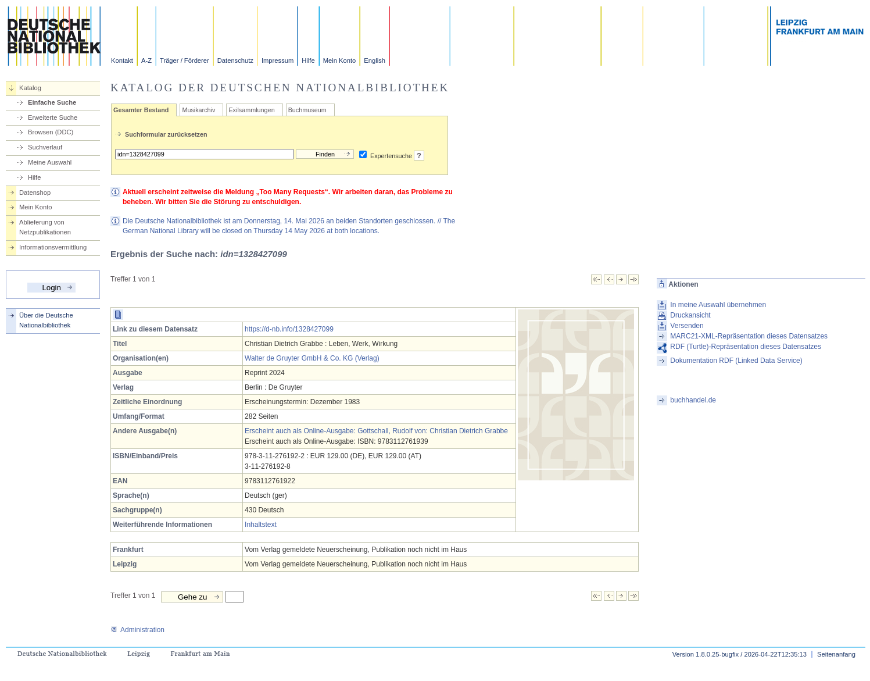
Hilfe (308, 60)
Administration (137, 630)
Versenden (686, 326)
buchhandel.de (693, 400)
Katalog (30, 87)
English (374, 60)
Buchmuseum (307, 109)
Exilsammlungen (251, 109)
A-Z (146, 60)
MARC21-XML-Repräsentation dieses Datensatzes (749, 336)
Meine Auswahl (49, 162)
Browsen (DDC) (50, 132)
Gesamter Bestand (141, 109)
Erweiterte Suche (52, 117)
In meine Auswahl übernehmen (718, 305)
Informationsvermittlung (53, 247)
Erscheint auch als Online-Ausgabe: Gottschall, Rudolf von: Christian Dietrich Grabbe (376, 431)
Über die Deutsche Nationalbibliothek (46, 320)
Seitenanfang (836, 654)
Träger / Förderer (184, 60)
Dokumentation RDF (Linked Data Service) (736, 360)
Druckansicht (690, 315)
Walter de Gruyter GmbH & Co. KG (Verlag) (312, 358)
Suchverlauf (45, 147)
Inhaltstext (261, 524)
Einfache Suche (52, 102)
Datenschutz (235, 60)
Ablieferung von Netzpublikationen (45, 227)
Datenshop (35, 192)
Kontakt (122, 60)
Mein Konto (339, 60)
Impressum (277, 60)
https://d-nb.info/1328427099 (289, 329)
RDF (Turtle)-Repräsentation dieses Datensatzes (745, 347)
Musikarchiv (198, 109)
